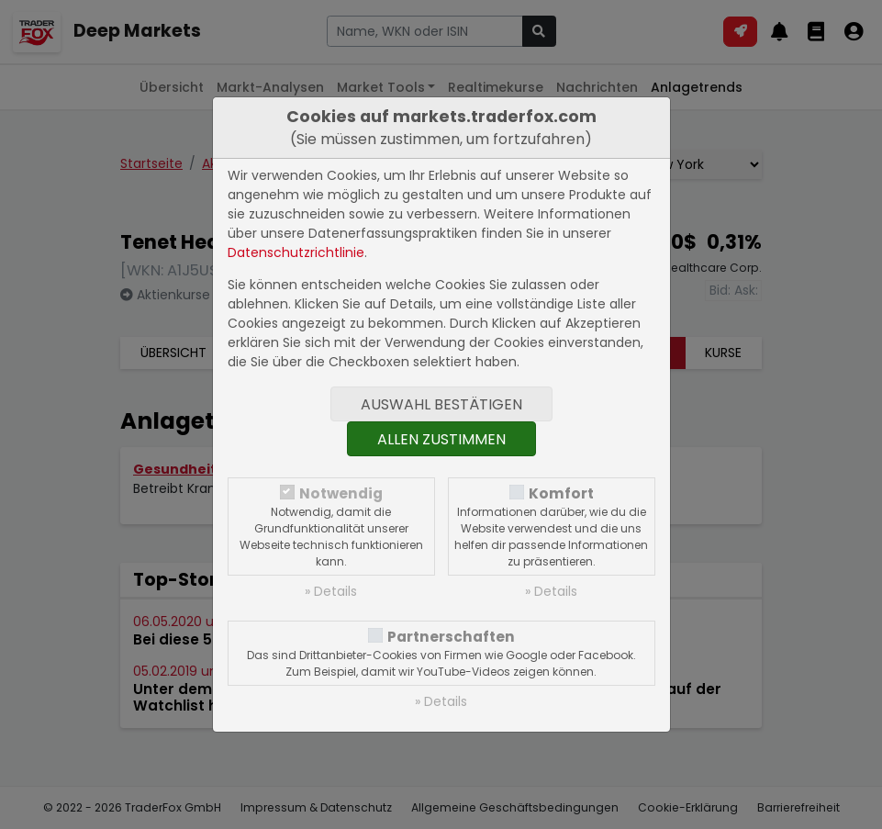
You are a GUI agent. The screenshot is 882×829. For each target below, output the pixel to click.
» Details (331, 591)
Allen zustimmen (441, 439)
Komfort (561, 493)
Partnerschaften (451, 636)
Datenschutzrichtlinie (296, 252)
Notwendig (341, 493)
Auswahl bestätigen (441, 404)
